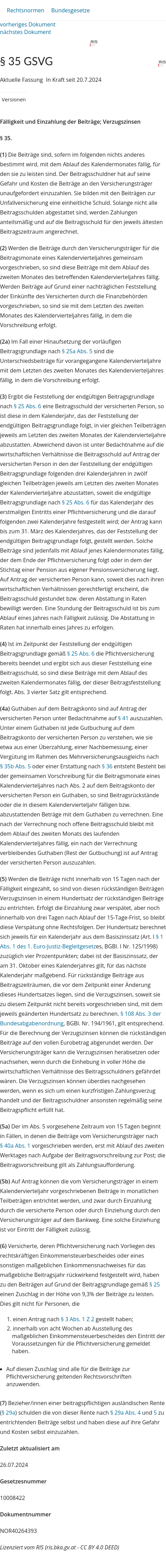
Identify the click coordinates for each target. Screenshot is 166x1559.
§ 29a (8, 1412)
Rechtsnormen (25, 10)
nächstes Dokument (25, 32)
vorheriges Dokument (28, 24)
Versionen (14, 99)
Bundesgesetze (70, 10)
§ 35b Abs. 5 (15, 766)
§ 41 (123, 718)
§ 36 (107, 766)
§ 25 (155, 1284)
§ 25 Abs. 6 (27, 406)
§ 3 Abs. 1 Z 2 (77, 1319)
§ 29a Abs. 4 (125, 1412)
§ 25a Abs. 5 (77, 351)
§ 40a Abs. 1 (15, 1145)
